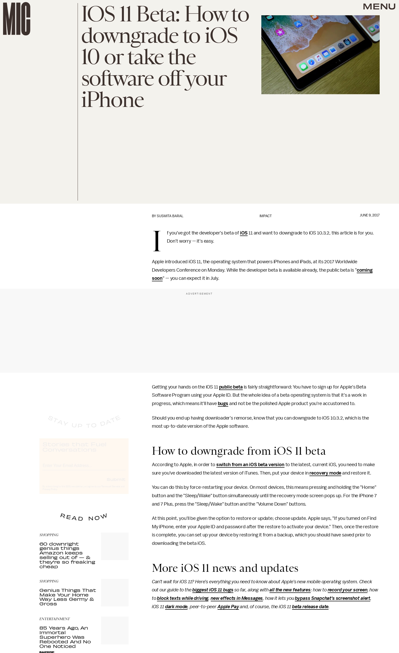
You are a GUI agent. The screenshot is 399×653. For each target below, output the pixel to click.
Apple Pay (228, 606)
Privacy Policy (49, 494)
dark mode (176, 606)
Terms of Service (110, 491)
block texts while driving (182, 598)
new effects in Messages (237, 598)
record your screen (347, 589)
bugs (223, 403)
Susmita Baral (170, 216)
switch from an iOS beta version (250, 464)
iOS (244, 232)
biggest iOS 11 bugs (212, 589)
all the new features (290, 589)
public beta (231, 387)
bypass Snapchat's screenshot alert (332, 598)
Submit (116, 483)
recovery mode (325, 473)
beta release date (310, 606)
